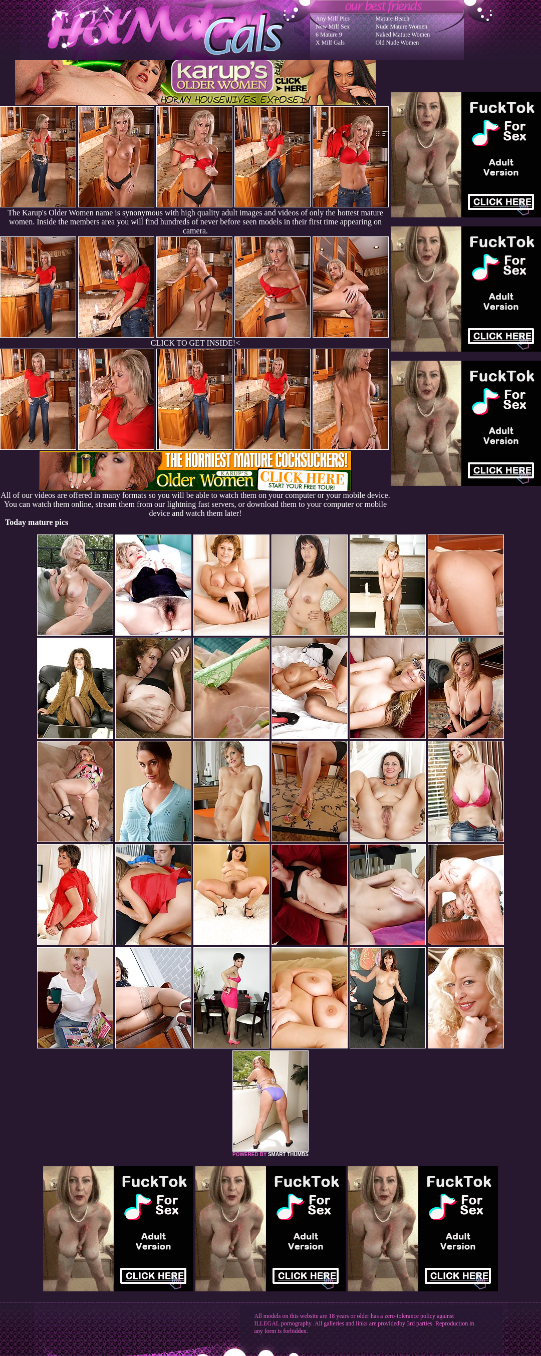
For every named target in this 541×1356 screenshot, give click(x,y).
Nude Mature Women (401, 26)
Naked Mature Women (403, 34)
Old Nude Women (397, 42)
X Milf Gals (330, 42)
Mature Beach (393, 18)
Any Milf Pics (333, 18)
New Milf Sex (333, 26)
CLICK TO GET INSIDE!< (195, 343)
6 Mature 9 (329, 34)
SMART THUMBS (288, 1154)
